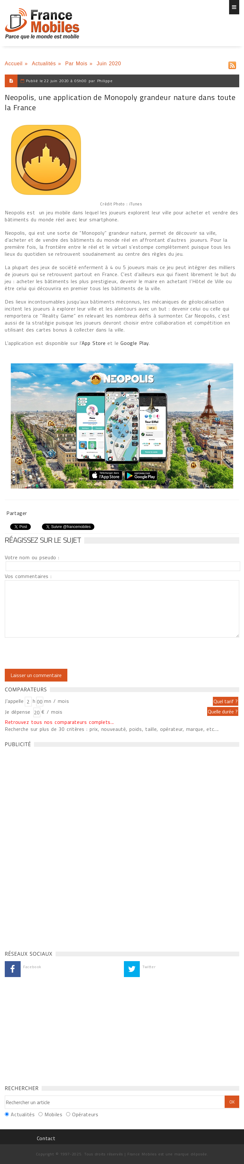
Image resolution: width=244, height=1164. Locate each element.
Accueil (14, 63)
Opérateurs (85, 1114)
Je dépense (18, 711)
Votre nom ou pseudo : (32, 557)
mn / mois (56, 700)
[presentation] (58, 653)
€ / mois (51, 711)
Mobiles (53, 1114)
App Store (93, 343)
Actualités (44, 63)
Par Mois (76, 63)
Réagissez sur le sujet (43, 540)
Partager (16, 513)
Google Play (134, 343)
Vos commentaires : (28, 576)
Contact (46, 1138)
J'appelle (14, 700)
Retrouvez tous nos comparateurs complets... (59, 722)
